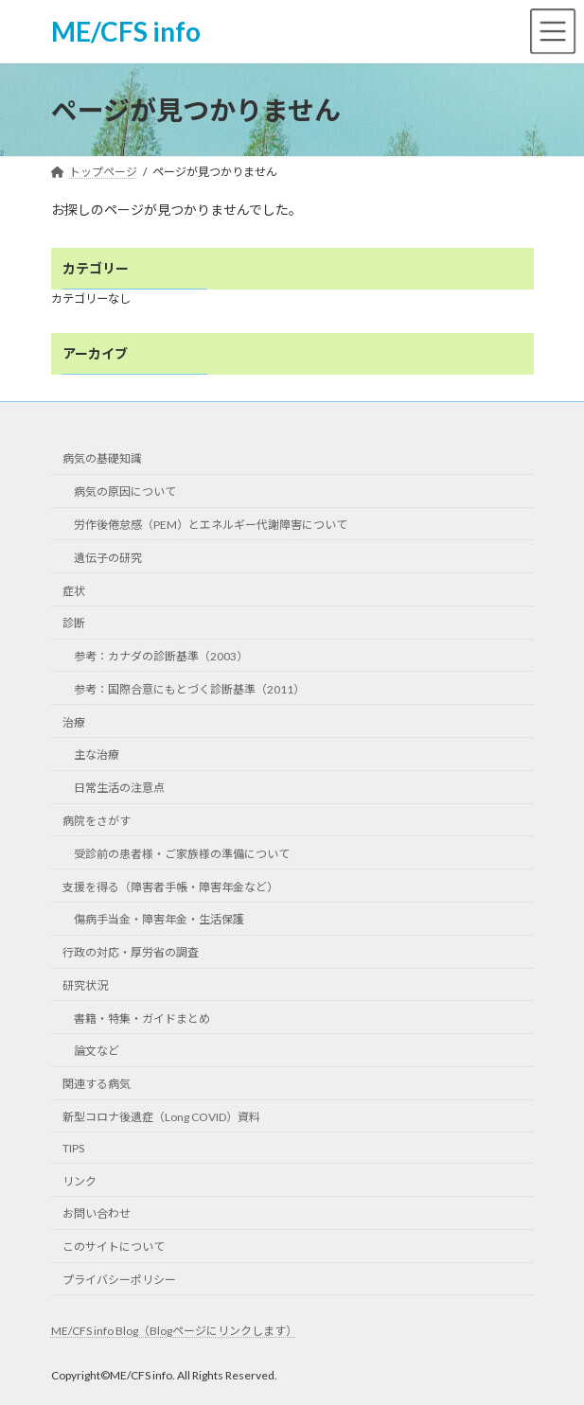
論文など (96, 1051)
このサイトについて (113, 1246)
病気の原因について (125, 491)
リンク (79, 1181)
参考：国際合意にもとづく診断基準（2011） (189, 689)
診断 (73, 623)
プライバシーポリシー (119, 1280)
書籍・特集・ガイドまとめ (142, 1018)
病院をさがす (96, 821)
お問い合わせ (96, 1213)
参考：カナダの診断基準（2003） (161, 656)
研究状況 (85, 985)
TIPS (73, 1148)
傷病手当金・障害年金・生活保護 (159, 919)
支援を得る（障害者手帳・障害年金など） (170, 886)
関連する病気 (96, 1084)
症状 (73, 590)
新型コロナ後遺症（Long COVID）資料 (161, 1117)
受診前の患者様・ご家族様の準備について (182, 854)
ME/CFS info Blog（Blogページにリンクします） (174, 1331)
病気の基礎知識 (102, 458)
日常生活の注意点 (119, 788)
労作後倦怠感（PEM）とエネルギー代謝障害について (210, 525)
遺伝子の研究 (108, 558)
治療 (73, 722)
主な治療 (96, 754)
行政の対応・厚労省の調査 (130, 952)
